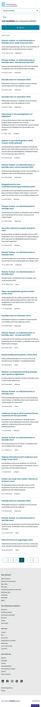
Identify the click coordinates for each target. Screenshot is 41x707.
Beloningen (4, 623)
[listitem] (2, 681)
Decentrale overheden (8, 615)
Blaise (3, 600)
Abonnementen (6, 674)
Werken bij (4, 643)
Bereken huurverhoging (8, 581)
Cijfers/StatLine (5, 578)
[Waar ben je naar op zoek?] (20, 10)
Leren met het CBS (6, 646)
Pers (2, 635)
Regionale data (5, 592)
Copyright (4, 660)
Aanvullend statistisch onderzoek (11, 589)
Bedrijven (4, 609)
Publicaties (4, 595)
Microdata (4, 587)
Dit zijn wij (4, 638)
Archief (3, 671)
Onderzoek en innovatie (8, 640)
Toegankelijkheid (6, 666)
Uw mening (35, 706)
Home (4, 17)
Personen (4, 618)
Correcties (4, 648)
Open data (4, 584)
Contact (3, 632)
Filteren (20, 28)
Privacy (3, 620)
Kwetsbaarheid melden (8, 669)
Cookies (3, 663)
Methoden (4, 597)
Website (3, 658)
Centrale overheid (6, 612)
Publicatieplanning (7, 688)
